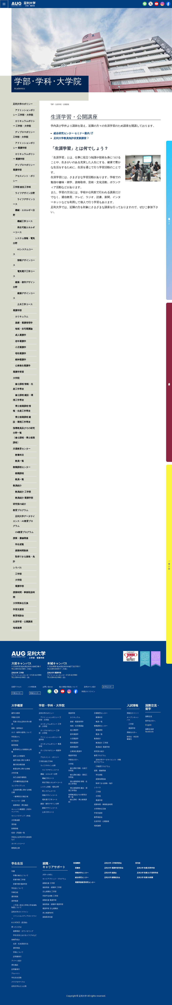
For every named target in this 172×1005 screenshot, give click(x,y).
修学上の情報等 (18, 756)
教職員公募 (15, 848)
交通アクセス (16, 687)
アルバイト (15, 973)
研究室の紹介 (19, 503)
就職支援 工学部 (48, 883)
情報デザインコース (48, 795)
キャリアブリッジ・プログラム (54, 879)
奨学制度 (14, 901)
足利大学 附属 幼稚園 (145, 877)
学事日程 (14, 892)
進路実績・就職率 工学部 (51, 887)
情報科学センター (82, 872)
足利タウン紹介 (90, 687)
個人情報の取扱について (68, 687)
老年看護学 (19, 341)
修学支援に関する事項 (20, 760)
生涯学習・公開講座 (23, 621)
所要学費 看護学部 (19, 884)
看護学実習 (18, 371)
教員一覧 (18, 460)
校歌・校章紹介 (17, 728)
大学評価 (14, 773)
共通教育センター (21, 448)
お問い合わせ (48, 687)
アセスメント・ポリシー (49, 757)
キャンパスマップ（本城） (21, 816)
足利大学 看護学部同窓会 (113, 868)
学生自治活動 (16, 977)
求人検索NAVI (47, 913)
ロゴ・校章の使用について (21, 732)
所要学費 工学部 (18, 879)
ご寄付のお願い (169, 564)
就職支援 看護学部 (49, 900)
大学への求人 (47, 874)
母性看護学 (19, 353)
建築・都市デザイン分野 (49, 803)
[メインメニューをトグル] (4, 4)
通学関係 (14, 896)
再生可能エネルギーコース (50, 782)
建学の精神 (15, 713)
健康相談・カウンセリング (22, 931)
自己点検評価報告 (19, 777)
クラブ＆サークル (18, 982)
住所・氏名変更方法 (19, 944)
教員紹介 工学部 (22, 491)
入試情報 (132, 705)
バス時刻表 (32, 687)
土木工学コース (23, 304)
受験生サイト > (133, 713)
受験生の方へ (35, 693)
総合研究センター (82, 877)
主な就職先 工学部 (49, 891)
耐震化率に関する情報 (20, 768)
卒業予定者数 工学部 (50, 896)
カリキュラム (20, 316)
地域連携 (17, 627)
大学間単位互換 (20, 603)
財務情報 (14, 828)
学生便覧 (18, 544)
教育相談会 (18, 615)
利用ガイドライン (88, 691)
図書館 (77, 868)
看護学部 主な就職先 (50, 908)
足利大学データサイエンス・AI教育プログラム (24, 521)
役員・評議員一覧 (18, 832)
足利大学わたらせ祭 (19, 986)
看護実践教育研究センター (85, 882)
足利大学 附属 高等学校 (146, 868)
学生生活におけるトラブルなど (24, 935)
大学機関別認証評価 (19, 781)
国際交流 (148, 716)
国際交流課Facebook (149, 730)
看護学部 (17, 310)
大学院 (17, 579)
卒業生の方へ (17, 693)
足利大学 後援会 (110, 872)
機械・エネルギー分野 (48, 774)
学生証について (17, 888)
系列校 (13, 824)
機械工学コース (23, 221)
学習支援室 (18, 609)
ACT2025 (15, 741)
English (148, 725)
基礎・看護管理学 (23, 322)
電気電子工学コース (48, 799)
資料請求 (169, 382)
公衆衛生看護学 (21, 365)
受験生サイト (169, 220)
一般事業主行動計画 (19, 796)
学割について (17, 952)
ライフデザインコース (49, 770)
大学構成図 (15, 820)
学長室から (15, 736)
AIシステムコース (47, 791)
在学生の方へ (108, 687)
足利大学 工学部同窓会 (113, 863)
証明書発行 (16, 956)
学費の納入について (19, 875)
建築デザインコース (48, 808)
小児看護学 (19, 347)
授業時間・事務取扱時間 (103, 804)
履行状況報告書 (18, 764)
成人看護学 (19, 334)
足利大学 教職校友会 (112, 877)
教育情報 (14, 745)
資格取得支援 (47, 917)
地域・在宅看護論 (23, 328)
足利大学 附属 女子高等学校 (147, 872)
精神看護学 (19, 359)
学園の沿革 (15, 717)
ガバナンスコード (18, 843)
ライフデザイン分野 (24, 192)
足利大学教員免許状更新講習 (70, 138)
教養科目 (18, 454)
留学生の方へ (150, 721)
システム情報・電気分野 (49, 787)
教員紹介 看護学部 (23, 497)
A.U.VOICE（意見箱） (19, 922)
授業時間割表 (20, 550)
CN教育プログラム (23, 532)
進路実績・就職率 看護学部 (52, 904)
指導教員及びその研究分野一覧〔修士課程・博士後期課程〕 (77, 798)
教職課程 (18, 473)
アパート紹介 (16, 960)
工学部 (17, 573)
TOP (52, 104)
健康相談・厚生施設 (19, 805)
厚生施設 (14, 965)
